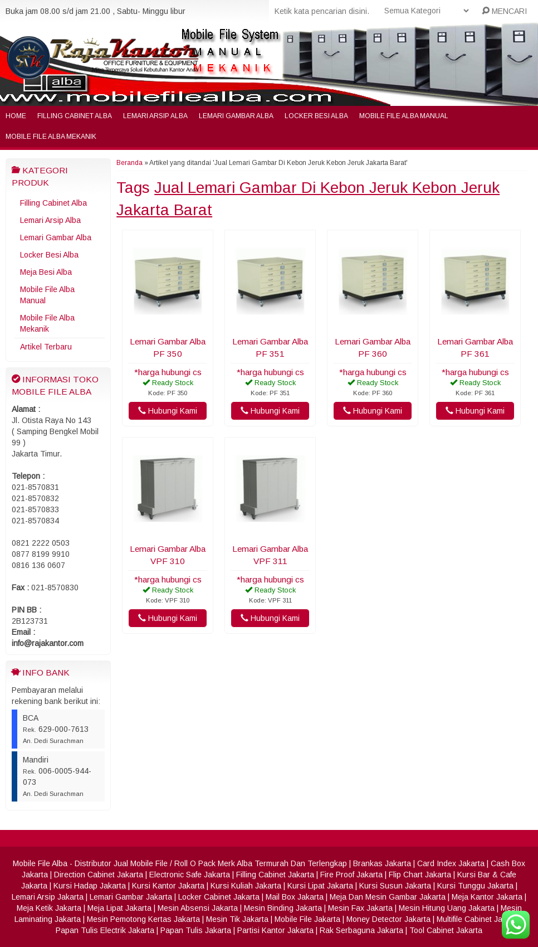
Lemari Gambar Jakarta (131, 896)
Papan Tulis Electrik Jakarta (105, 930)
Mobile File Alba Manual (403, 116)
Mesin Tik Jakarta (237, 919)
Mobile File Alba (40, 863)
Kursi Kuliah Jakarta (246, 885)
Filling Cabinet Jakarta (275, 874)
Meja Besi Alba (46, 272)
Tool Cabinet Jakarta (445, 930)
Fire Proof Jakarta (351, 874)
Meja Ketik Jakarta (49, 908)
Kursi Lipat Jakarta (320, 885)
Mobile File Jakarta (307, 919)
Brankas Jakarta (382, 863)
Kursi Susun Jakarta (395, 885)
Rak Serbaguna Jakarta (361, 930)
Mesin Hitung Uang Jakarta (447, 908)
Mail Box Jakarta (295, 896)
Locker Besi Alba (316, 116)
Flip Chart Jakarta (420, 874)
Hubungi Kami (167, 410)
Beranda (129, 163)
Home (16, 116)
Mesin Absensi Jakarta (198, 908)
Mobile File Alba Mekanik (51, 136)
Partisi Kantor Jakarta (275, 930)
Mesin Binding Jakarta (283, 908)
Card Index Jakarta (451, 863)
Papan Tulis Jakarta (195, 930)
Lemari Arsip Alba (155, 116)
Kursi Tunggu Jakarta (475, 885)
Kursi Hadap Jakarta (89, 885)
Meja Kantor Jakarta (487, 896)
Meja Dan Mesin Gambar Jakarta (388, 896)
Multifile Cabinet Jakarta (478, 919)
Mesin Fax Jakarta (360, 908)
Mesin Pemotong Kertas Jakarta (143, 919)
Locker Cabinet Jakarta (219, 896)
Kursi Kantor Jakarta (168, 885)
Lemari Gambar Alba (236, 116)
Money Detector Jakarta (388, 919)
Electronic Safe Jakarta (189, 874)
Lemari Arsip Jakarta (48, 896)
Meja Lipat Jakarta (119, 908)
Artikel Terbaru (46, 346)
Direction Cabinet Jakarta (98, 874)
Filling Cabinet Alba (74, 116)
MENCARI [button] (504, 11)
